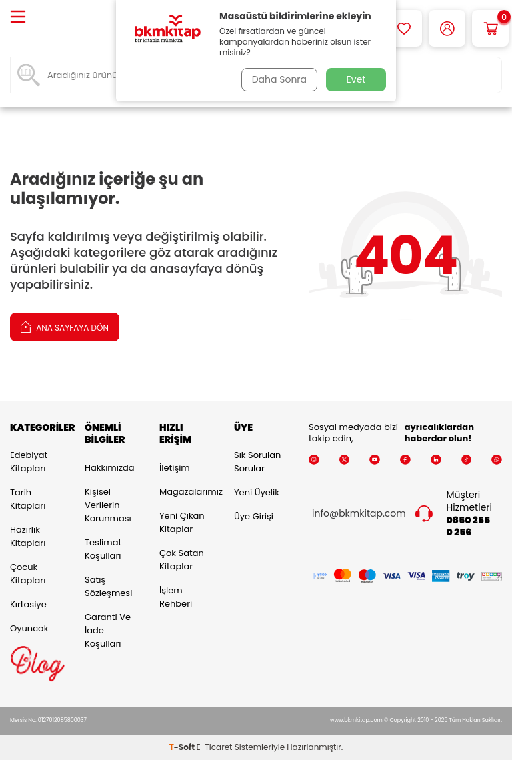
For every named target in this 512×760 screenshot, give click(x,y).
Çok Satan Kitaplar (181, 560)
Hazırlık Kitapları (27, 536)
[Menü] (18, 18)
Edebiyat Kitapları (28, 462)
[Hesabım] (447, 28)
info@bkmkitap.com (359, 513)
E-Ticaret (215, 747)
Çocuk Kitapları (27, 574)
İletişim (174, 467)
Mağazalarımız (186, 491)
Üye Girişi (253, 516)
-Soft (183, 747)
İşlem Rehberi (175, 597)
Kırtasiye (28, 604)
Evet (356, 79)
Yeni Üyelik (256, 492)
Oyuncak (29, 628)
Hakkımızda (109, 467)
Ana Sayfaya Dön (65, 326)
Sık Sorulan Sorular (257, 462)
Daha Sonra (278, 79)
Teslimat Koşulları (103, 549)
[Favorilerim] (403, 28)
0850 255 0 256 (469, 526)
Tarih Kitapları (27, 499)
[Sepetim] (490, 28)
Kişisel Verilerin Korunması (108, 505)
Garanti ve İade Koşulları (108, 630)
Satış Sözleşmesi (108, 586)
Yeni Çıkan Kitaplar (182, 522)
